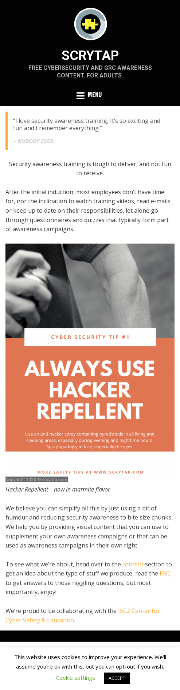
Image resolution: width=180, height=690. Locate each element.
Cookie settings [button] (75, 677)
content (133, 564)
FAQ (165, 573)
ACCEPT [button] (117, 678)
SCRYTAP (90, 55)
